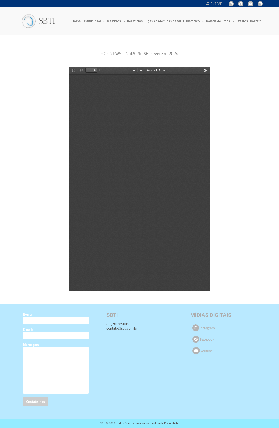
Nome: (27, 314)
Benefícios (135, 21)
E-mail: (28, 330)
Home (76, 21)
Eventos (242, 21)
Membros (116, 21)
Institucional (94, 21)
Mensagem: (31, 345)
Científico (195, 21)
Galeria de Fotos (220, 21)
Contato (256, 21)
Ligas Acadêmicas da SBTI (164, 21)
